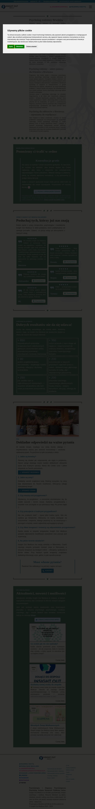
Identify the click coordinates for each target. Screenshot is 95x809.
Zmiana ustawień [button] (31, 46)
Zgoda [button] (11, 46)
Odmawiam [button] (19, 46)
